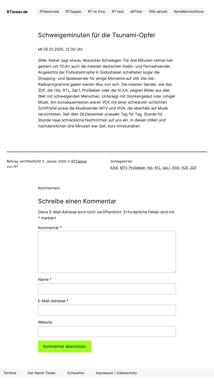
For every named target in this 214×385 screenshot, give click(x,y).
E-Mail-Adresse (53, 301)
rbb (150, 168)
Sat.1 (166, 168)
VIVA (175, 168)
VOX (184, 168)
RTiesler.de (17, 12)
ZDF (193, 168)
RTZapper (79, 161)
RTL (158, 168)
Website (45, 322)
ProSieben (137, 168)
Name (45, 279)
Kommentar (50, 227)
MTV (123, 168)
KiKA (114, 168)
